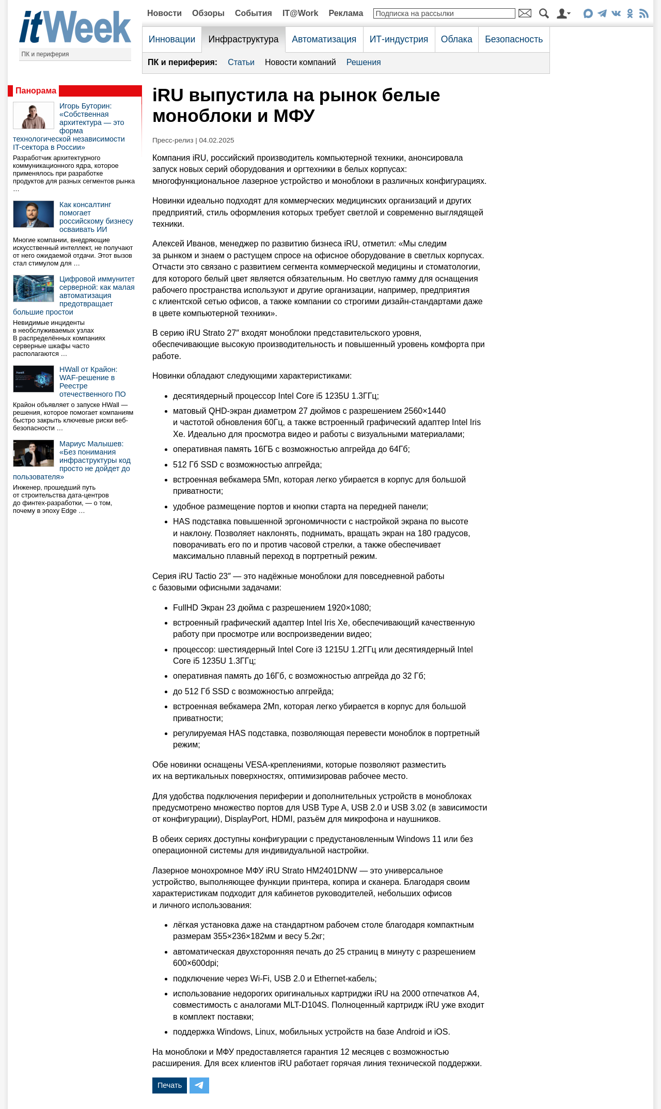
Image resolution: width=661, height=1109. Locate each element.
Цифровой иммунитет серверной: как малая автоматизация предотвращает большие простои (74, 295)
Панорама (35, 90)
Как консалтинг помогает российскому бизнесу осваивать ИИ (96, 216)
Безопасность (514, 39)
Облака (457, 39)
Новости (164, 13)
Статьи (241, 62)
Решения (364, 62)
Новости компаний (300, 62)
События (253, 13)
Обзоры (208, 13)
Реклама (345, 13)
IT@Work (300, 13)
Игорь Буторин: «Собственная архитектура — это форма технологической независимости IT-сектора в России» (69, 126)
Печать (170, 1085)
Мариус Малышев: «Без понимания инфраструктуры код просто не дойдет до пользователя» (72, 460)
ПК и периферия (45, 54)
